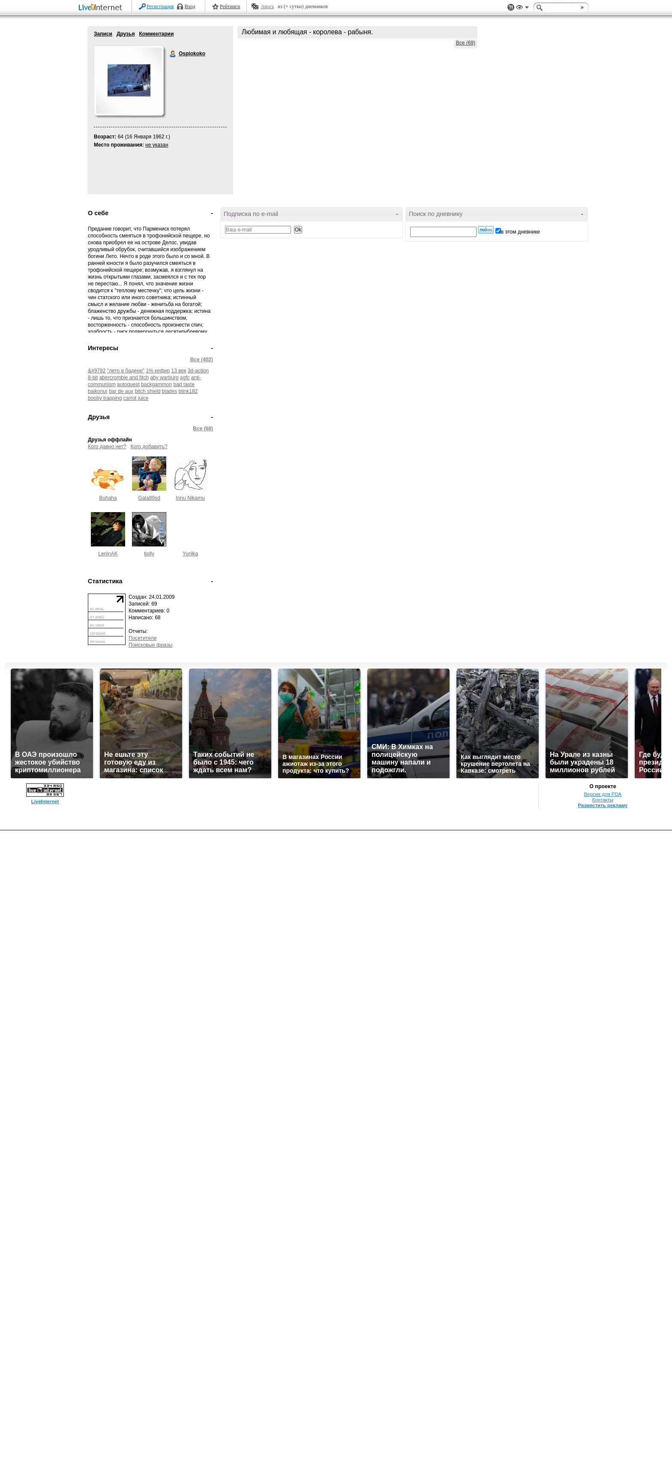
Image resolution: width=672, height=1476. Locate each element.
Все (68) (203, 429)
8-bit (93, 378)
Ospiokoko (173, 54)
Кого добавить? (149, 447)
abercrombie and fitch (124, 378)
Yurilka (190, 554)
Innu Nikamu (190, 498)
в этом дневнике (520, 232)
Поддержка (510, 7)
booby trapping (105, 398)
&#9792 (96, 371)
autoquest (128, 384)
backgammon (156, 384)
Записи (103, 34)
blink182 (188, 391)
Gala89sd (149, 498)
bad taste (183, 384)
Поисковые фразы (150, 645)
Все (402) (201, 360)
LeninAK (107, 554)
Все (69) (465, 43)
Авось (267, 6)
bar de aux (121, 391)
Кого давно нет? (107, 447)
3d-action (198, 371)
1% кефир (158, 371)
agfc (185, 378)
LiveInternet (102, 7)
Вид (522, 8)
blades (169, 391)
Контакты (602, 799)
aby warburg (164, 378)
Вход (190, 6)
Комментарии (156, 34)
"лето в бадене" (125, 371)
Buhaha (108, 498)
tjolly (149, 554)
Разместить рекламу (602, 805)
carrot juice (136, 398)
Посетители (142, 638)
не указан (156, 145)
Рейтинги (230, 6)
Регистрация (160, 6)
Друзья (126, 34)
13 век (178, 371)
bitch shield (147, 391)
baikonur (98, 391)
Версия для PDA (603, 794)
